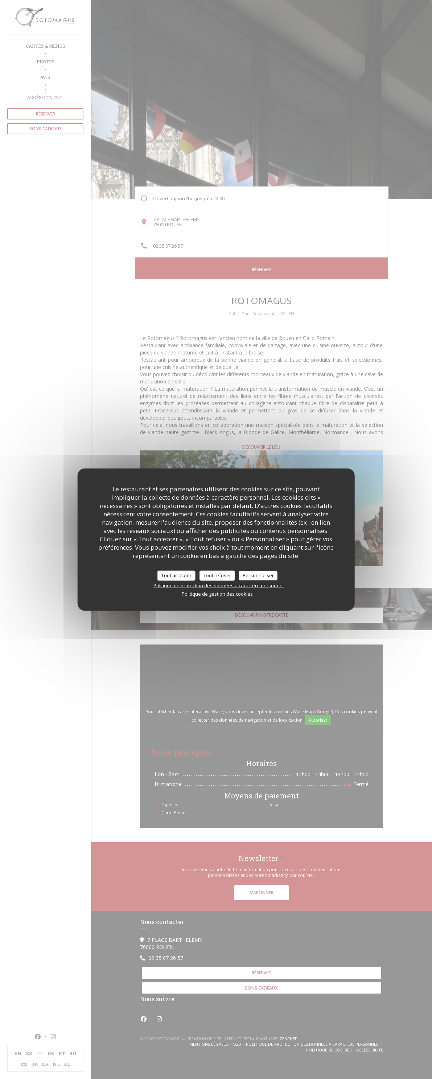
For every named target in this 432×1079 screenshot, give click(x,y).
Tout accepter (176, 575)
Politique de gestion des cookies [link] (217, 593)
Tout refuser (217, 575)
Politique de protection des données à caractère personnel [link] (218, 585)
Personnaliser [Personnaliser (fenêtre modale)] (258, 575)
